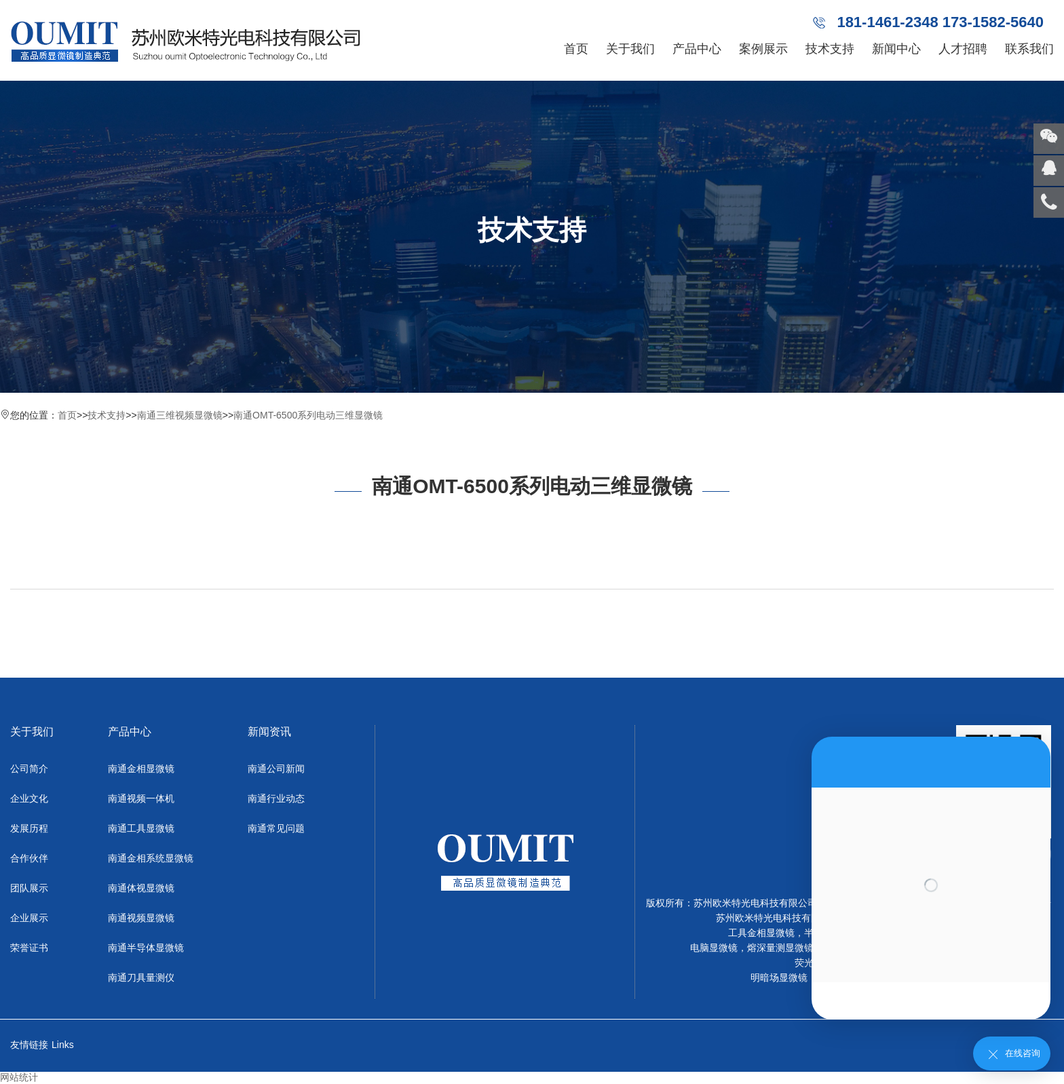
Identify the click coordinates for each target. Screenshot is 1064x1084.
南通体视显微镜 (141, 888)
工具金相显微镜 (761, 932)
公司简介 (29, 768)
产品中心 (696, 49)
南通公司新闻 (276, 768)
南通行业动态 (276, 798)
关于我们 (630, 49)
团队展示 (29, 888)
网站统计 (19, 1077)
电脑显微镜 (714, 947)
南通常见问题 (276, 828)
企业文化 (29, 798)
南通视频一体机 (141, 798)
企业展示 (29, 917)
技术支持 (829, 49)
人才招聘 (962, 49)
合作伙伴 (29, 858)
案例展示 (763, 49)
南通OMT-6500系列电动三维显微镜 (308, 415)
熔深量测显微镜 (780, 947)
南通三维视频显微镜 (180, 415)
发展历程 (29, 828)
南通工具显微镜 (141, 828)
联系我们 (1029, 49)
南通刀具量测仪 (141, 977)
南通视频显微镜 (141, 917)
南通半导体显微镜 (146, 947)
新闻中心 (896, 49)
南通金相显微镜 (141, 768)
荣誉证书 (29, 947)
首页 (576, 49)
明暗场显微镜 (779, 977)
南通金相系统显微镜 (150, 858)
